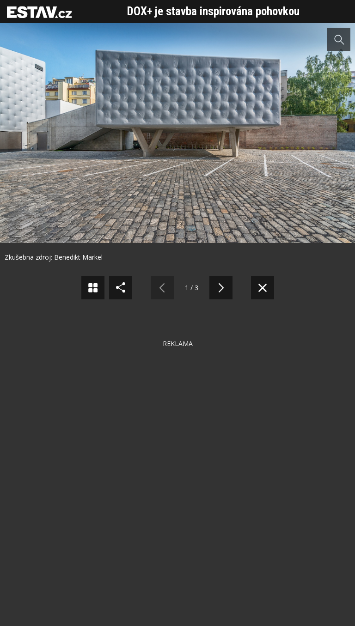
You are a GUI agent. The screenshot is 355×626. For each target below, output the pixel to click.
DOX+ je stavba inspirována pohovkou (213, 11)
